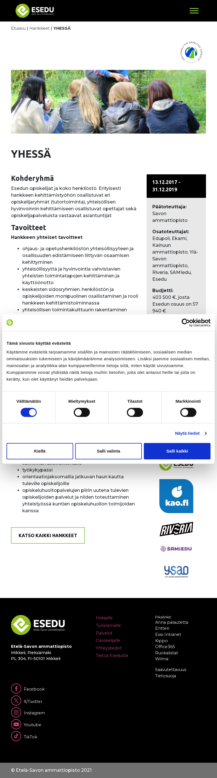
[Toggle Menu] (194, 10)
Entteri (162, 628)
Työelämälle (108, 625)
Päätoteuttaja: (169, 206)
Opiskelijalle (108, 640)
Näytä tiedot (187, 433)
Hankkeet (39, 28)
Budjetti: (162, 290)
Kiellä (39, 451)
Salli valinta (108, 451)
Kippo (161, 640)
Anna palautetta (171, 622)
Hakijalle (104, 617)
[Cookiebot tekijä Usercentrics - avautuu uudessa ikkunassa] (186, 322)
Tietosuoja (165, 675)
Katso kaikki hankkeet (48, 535)
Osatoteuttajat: (170, 231)
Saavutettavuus (170, 669)
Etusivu (18, 28)
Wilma (161, 658)
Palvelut (104, 633)
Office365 (165, 646)
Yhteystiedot (109, 648)
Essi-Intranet (168, 634)
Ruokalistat (166, 652)
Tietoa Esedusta (112, 655)
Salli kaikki (177, 451)
